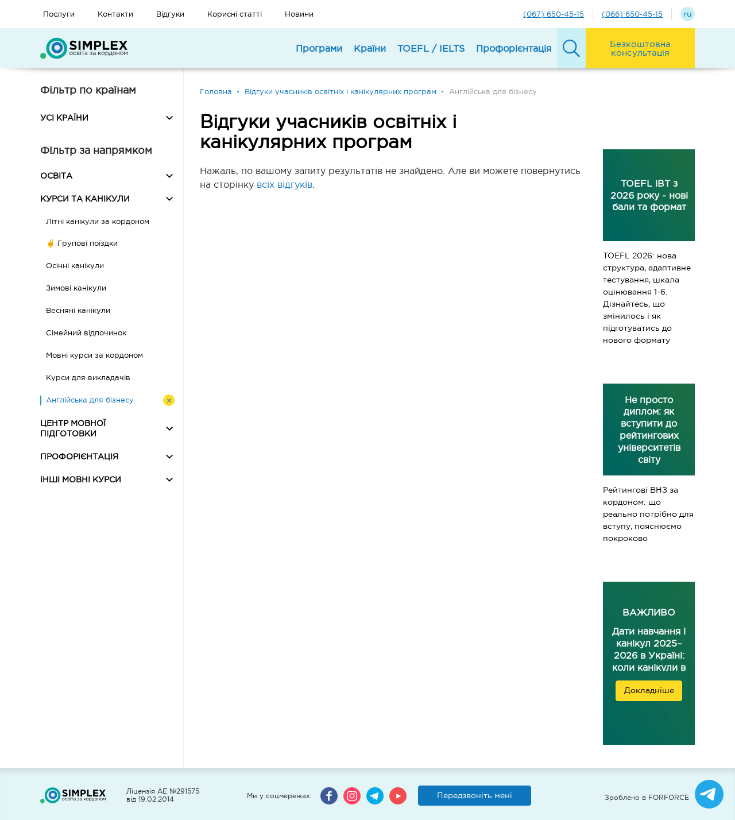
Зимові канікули (76, 288)
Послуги (59, 14)
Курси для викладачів (88, 377)
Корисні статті (234, 14)
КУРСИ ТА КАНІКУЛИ (85, 198)
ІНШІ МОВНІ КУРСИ (80, 479)
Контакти (115, 14)
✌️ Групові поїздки (82, 243)
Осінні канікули (75, 265)
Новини (299, 14)
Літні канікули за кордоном (97, 221)
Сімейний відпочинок (86, 332)
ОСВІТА (56, 175)
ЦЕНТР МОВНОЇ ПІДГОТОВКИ (73, 428)
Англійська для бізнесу (90, 400)
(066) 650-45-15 (632, 14)
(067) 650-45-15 (553, 14)
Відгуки (170, 14)
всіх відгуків (284, 184)
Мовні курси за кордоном (94, 355)
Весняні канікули (78, 310)
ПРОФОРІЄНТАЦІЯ (79, 456)
